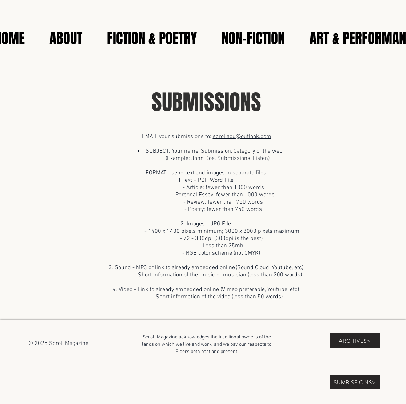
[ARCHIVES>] (355, 340)
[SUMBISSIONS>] (355, 382)
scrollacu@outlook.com (242, 136)
